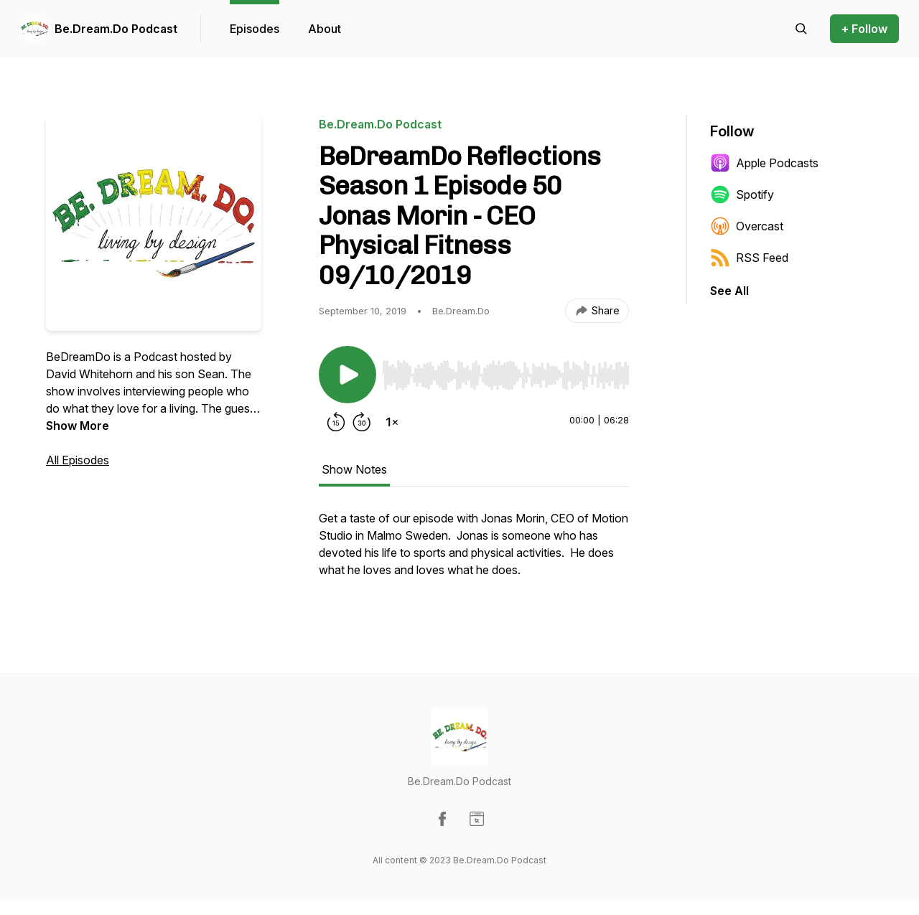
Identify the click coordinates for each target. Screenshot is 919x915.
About (324, 29)
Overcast (746, 226)
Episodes (254, 29)
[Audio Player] (505, 371)
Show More (77, 425)
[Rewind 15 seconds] (336, 422)
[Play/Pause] (347, 374)
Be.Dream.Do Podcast (116, 29)
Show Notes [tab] (354, 469)
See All (729, 290)
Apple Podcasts (764, 163)
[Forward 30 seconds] (362, 422)
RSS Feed (749, 258)
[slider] (505, 375)
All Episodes (77, 460)
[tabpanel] (474, 551)
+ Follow (864, 29)
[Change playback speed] (392, 422)
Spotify (742, 194)
